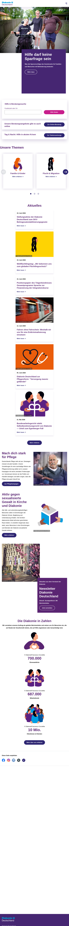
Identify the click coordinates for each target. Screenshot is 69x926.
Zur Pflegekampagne (11, 486)
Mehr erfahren (34, 444)
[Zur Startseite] (7, 3)
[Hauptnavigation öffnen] (66, 3)
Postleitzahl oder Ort (11, 108)
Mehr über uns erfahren (34, 744)
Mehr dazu (30, 72)
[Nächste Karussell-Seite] (65, 172)
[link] (3, 763)
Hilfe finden (54, 112)
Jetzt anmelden (47, 610)
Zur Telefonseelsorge (54, 135)
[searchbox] (23, 112)
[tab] (30, 195)
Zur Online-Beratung (54, 124)
